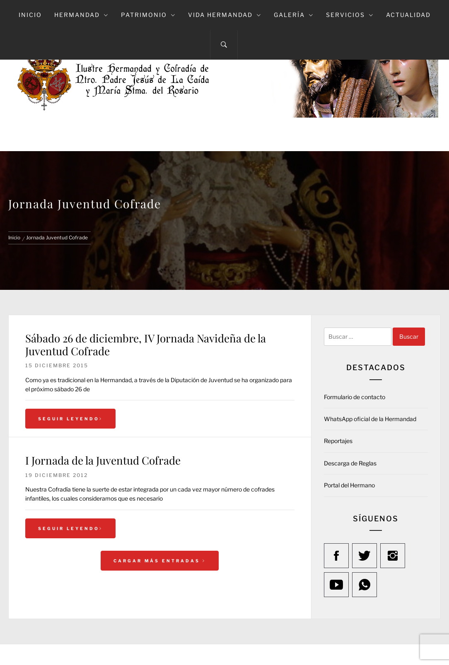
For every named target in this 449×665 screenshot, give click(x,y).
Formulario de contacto (354, 396)
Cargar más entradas (159, 560)
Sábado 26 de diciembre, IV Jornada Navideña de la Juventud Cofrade (145, 344)
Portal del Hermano (349, 485)
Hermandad (81, 14)
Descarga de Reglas (350, 463)
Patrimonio (148, 14)
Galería (294, 14)
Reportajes (338, 440)
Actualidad (408, 14)
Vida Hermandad (224, 14)
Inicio (30, 14)
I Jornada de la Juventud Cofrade (103, 460)
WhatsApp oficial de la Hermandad (370, 418)
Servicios (350, 14)
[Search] (224, 45)
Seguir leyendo (70, 418)
